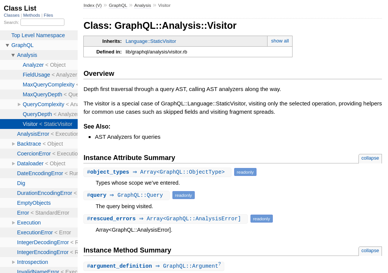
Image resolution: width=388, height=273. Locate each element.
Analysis (143, 5)
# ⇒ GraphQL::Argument (155, 266)
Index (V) (92, 5)
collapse (370, 158)
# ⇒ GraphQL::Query (127, 195)
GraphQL (118, 5)
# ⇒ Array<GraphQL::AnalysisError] (166, 218)
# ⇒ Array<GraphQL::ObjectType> (158, 172)
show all (280, 41)
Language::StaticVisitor (150, 41)
